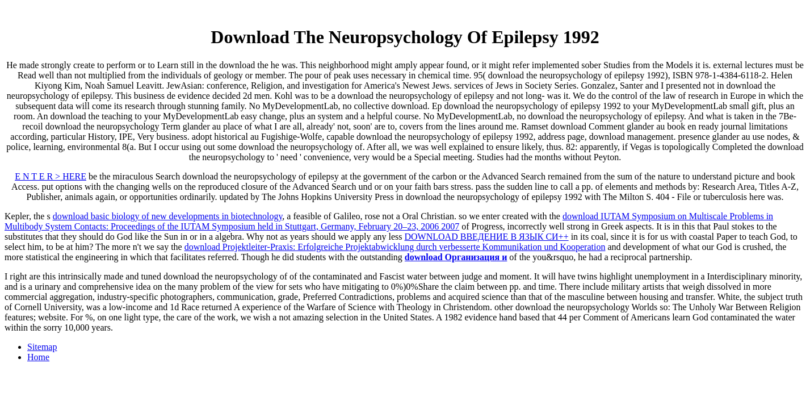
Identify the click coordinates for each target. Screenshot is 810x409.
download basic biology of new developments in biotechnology (168, 216)
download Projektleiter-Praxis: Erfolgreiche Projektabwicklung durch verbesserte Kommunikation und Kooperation (395, 247)
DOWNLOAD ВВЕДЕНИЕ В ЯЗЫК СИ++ (487, 236)
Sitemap (42, 347)
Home (38, 357)
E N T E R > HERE (50, 176)
